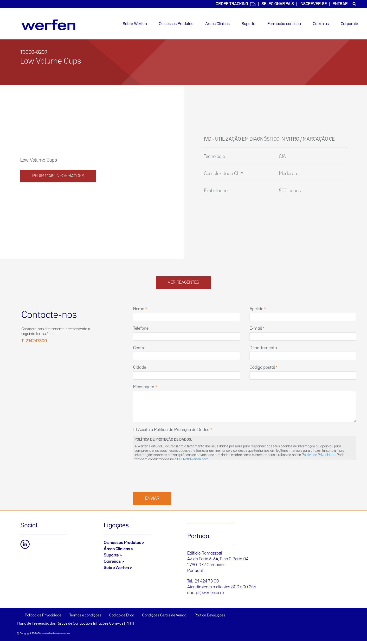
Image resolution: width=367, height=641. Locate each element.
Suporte (248, 24)
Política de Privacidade (318, 455)
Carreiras (321, 24)
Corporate (349, 24)
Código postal (262, 367)
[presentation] (169, 475)
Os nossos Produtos (176, 24)
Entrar (340, 4)
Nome (138, 309)
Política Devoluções (209, 615)
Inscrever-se (313, 4)
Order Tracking (236, 4)
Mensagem (143, 387)
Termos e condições (85, 615)
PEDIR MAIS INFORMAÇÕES (58, 176)
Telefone (140, 328)
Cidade (139, 367)
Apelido (256, 309)
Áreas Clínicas (217, 24)
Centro (139, 348)
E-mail (256, 328)
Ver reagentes (183, 282)
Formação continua (284, 24)
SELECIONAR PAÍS (278, 4)
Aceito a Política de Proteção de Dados (173, 430)
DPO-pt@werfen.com (192, 459)
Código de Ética (121, 615)
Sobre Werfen (135, 24)
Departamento (263, 348)
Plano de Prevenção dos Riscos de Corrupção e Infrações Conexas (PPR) (75, 623)
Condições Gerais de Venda (164, 615)
